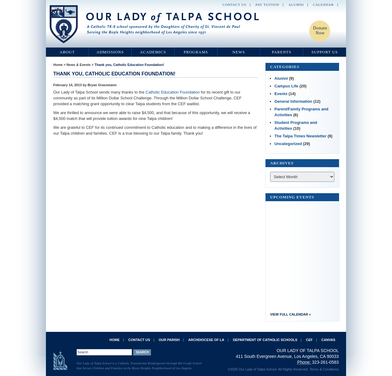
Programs (196, 52)
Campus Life (286, 86)
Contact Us (235, 4)
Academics (153, 52)
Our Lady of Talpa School (154, 24)
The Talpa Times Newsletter (300, 136)
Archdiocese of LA (206, 340)
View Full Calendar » (290, 314)
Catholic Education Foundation (172, 92)
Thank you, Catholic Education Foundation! (129, 65)
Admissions (110, 52)
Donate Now (320, 30)
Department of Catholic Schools (265, 340)
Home (58, 65)
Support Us (324, 52)
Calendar (323, 4)
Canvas (328, 340)
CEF (309, 340)
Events (281, 93)
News (238, 52)
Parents (282, 52)
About (67, 52)
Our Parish (169, 340)
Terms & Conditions (324, 369)
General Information (293, 101)
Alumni (296, 4)
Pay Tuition (267, 4)
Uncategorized (288, 143)
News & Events (78, 65)
